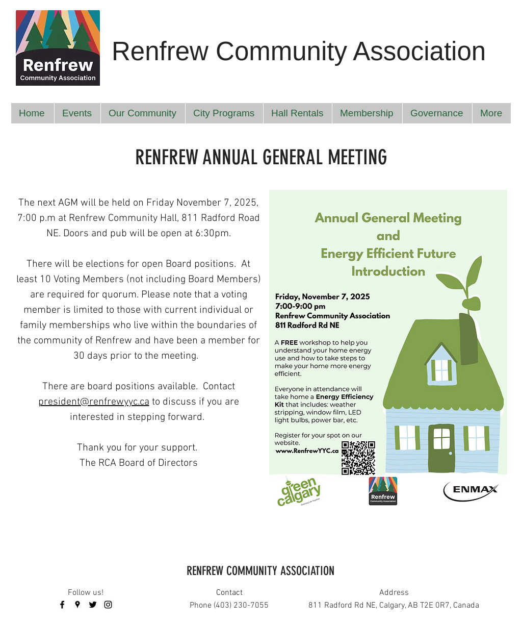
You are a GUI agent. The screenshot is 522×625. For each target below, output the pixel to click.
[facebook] (62, 604)
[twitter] (93, 604)
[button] (77, 113)
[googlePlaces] (77, 604)
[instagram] (108, 604)
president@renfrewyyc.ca (93, 402)
